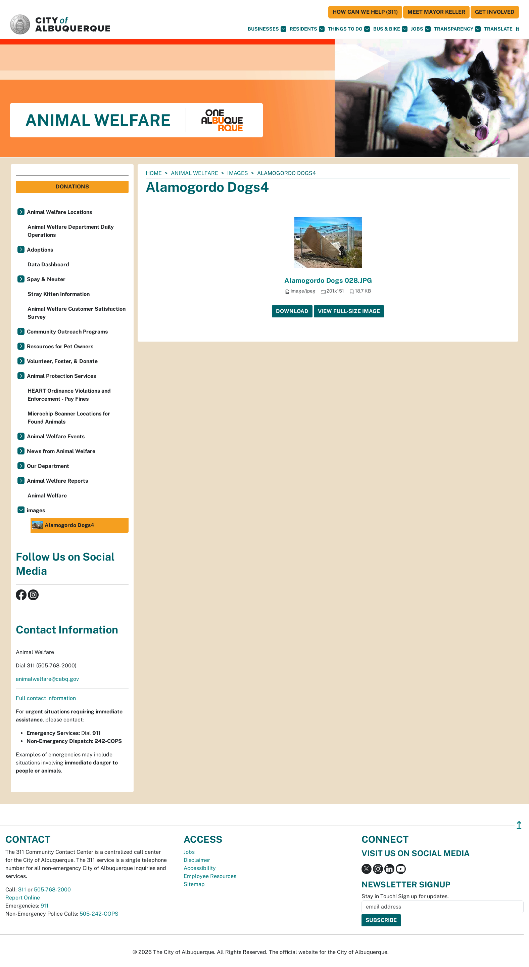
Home (154, 173)
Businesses (267, 29)
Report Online (22, 897)
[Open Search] (517, 29)
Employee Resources (210, 876)
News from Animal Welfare (61, 451)
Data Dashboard (48, 264)
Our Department (48, 466)
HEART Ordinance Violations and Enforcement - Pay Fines (69, 395)
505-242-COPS (99, 914)
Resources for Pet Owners (60, 346)
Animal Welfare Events (56, 436)
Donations (72, 186)
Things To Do (349, 29)
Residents (307, 29)
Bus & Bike (390, 29)
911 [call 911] (45, 906)
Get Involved (495, 12)
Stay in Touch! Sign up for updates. (405, 896)
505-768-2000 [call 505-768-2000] (52, 889)
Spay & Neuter (46, 279)
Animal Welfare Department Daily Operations (71, 231)
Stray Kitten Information (59, 294)
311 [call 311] (22, 889)
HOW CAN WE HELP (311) (365, 12)
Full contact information (46, 698)
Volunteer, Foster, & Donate (62, 361)
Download (292, 311)
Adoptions (40, 250)
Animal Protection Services (61, 376)
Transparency (457, 29)
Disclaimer (197, 860)
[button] (498, 29)
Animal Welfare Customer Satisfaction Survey (77, 313)
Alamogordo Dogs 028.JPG (328, 280)
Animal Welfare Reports (57, 481)
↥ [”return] (519, 825)
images (237, 173)
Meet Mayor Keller (436, 12)
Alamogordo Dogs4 (63, 525)
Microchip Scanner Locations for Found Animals (69, 417)
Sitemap (194, 884)
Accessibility (200, 868)
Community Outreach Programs (67, 331)
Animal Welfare (194, 173)
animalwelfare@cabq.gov (47, 679)
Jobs (421, 29)
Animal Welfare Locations (59, 212)
